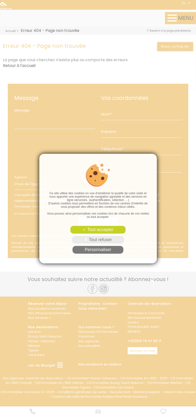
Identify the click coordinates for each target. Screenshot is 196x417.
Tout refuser (98, 239)
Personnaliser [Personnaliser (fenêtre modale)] (98, 249)
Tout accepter (98, 229)
